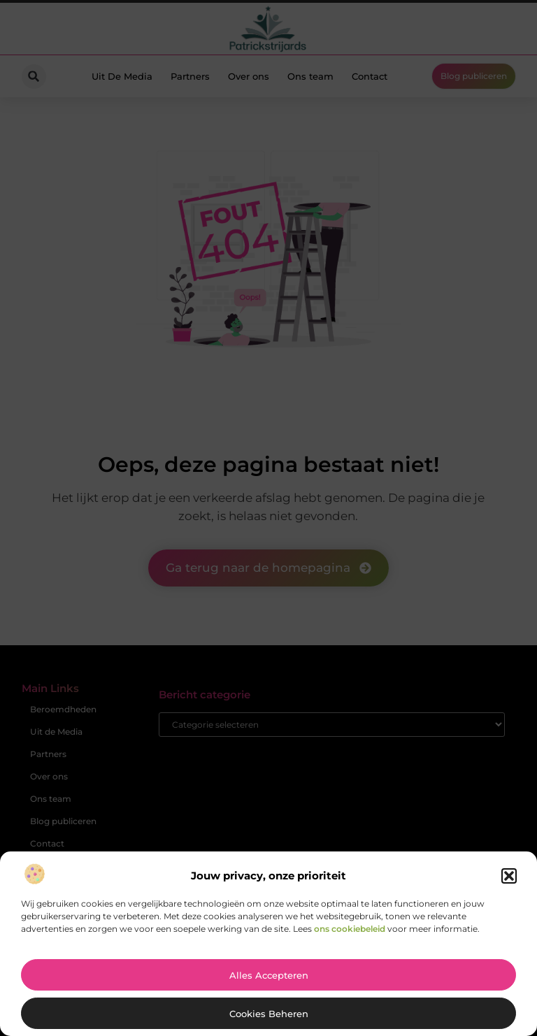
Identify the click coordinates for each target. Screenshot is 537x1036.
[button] (509, 876)
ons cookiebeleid (349, 928)
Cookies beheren (268, 1013)
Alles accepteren (268, 975)
